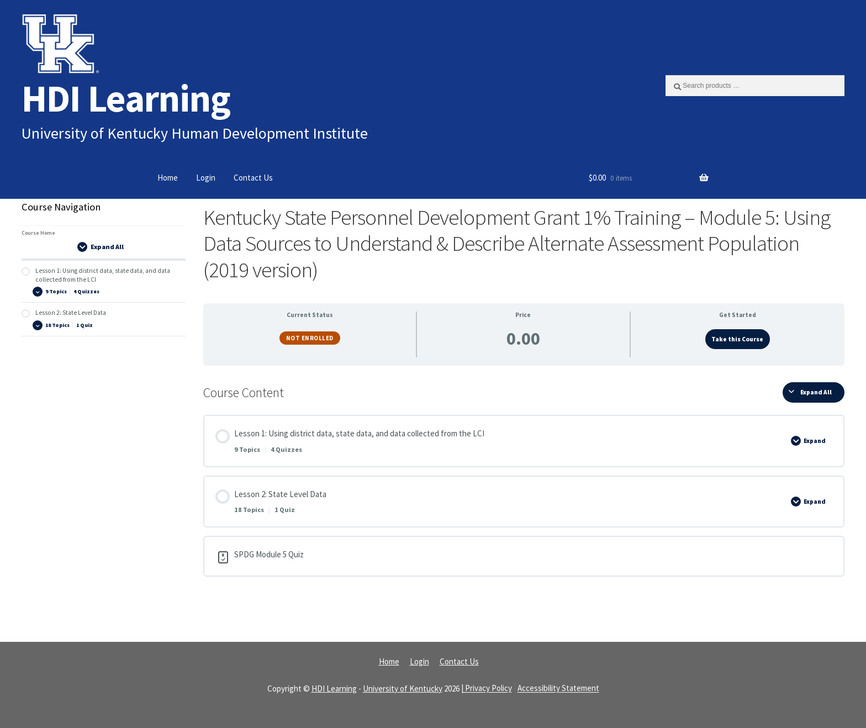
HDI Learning (126, 98)
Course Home (38, 232)
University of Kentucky (402, 688)
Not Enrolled (310, 338)
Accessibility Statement (558, 688)
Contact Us (253, 177)
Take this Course (737, 339)
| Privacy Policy (486, 688)
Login (205, 177)
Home (167, 177)
